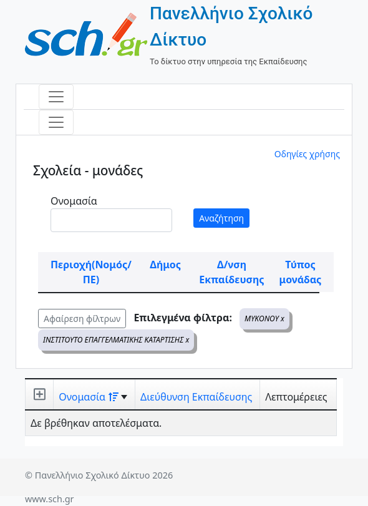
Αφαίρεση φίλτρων (82, 318)
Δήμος (165, 264)
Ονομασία (74, 201)
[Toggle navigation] (56, 96)
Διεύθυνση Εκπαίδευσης (196, 397)
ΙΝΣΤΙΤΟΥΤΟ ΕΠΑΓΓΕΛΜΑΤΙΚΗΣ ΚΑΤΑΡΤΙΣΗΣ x (116, 339)
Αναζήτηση (221, 218)
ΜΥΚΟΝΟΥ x (264, 318)
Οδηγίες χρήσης (307, 154)
